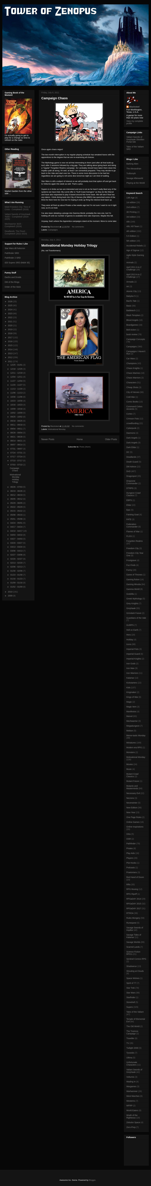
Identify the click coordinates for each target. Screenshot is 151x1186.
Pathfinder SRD (12, 253)
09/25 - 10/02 (16, 417)
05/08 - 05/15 (16, 515)
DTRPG (130, 488)
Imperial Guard (133, 654)
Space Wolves (132, 978)
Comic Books (132, 401)
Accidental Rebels (134, 245)
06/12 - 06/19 (16, 495)
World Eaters (132, 1110)
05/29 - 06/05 (16, 503)
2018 (10, 333)
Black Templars (133, 315)
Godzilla (130, 594)
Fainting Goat (132, 514)
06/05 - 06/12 (16, 499)
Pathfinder (131, 843)
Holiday (129, 639)
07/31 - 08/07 (16, 449)
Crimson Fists (132, 418)
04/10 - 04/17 (16, 531)
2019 (10, 329)
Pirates (129, 848)
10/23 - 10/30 (16, 401)
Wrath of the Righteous (132, 1116)
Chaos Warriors (133, 378)
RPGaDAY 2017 (133, 908)
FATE (128, 519)
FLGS (129, 536)
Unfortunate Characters (131, 1063)
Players (129, 858)
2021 (10, 321)
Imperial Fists (132, 649)
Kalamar (130, 678)
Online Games (132, 822)
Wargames (131, 1086)
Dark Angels (131, 438)
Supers (129, 1007)
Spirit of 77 (131, 983)
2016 (10, 341)
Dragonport (131, 476)
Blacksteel (134, 107)
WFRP (129, 1105)
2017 (10, 337)
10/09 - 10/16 (16, 409)
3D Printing (131, 212)
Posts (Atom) (84, 447)
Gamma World (133, 589)
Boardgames (132, 325)
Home (80, 439)
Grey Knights (132, 603)
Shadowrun (131, 966)
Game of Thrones (134, 574)
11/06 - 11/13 (16, 393)
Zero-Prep (131, 1127)
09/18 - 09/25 (16, 421)
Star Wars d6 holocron (15, 248)
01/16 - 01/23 (16, 579)
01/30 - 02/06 (16, 571)
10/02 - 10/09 (16, 413)
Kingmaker (131, 692)
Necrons (130, 798)
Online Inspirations (134, 827)
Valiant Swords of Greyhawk (134, 1070)
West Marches (132, 1096)
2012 (10, 357)
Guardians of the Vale (136, 618)
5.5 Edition (131, 236)
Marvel (129, 716)
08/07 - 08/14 (16, 444)
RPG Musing (132, 889)
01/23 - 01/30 (16, 575)
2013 (10, 353)
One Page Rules (133, 817)
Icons (128, 644)
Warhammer (132, 1091)
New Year (130, 812)
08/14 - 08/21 (16, 441)
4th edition (131, 231)
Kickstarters (131, 683)
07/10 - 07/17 (16, 460)
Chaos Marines (133, 373)
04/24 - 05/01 (16, 523)
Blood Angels (132, 320)
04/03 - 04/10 (16, 535)
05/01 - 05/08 (16, 519)
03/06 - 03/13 (16, 551)
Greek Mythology (134, 598)
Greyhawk (131, 608)
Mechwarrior (132, 721)
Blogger (92, 1180)
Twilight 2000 (132, 1048)
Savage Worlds (133, 942)
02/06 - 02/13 (16, 567)
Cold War (130, 397)
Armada (130, 282)
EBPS (129, 500)
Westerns (130, 1101)
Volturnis (130, 1077)
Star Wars (130, 993)
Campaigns (53, 230)
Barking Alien (132, 164)
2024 (10, 309)
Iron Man (130, 668)
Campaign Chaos (54, 98)
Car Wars (130, 358)
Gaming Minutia (133, 584)
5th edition (131, 241)
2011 (10, 361)
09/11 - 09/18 (16, 425)
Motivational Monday (57, 429)
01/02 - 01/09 (16, 587)
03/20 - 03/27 (16, 543)
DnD (128, 471)
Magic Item (131, 707)
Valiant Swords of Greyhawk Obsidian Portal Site (135, 139)
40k (128, 222)
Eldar (128, 505)
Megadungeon (133, 726)
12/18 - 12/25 (16, 369)
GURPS (130, 625)
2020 (10, 325)
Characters (131, 382)
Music (129, 769)
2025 (10, 305)
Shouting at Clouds (135, 971)
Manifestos (131, 711)
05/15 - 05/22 (16, 511)
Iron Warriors (132, 673)
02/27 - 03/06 (16, 555)
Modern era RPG (134, 747)
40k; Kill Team (132, 226)
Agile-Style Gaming (135, 255)
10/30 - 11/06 (16, 397)
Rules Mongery (133, 918)
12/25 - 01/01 (16, 365)
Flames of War (133, 531)
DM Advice (131, 466)
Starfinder (130, 997)
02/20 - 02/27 (16, 559)
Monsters (130, 752)
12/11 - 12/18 (16, 373)
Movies (129, 764)
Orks (128, 834)
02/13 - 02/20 (16, 563)
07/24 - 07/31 (16, 453)
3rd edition (131, 217)
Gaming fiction (132, 579)
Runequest (131, 923)
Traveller (130, 1038)
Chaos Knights (133, 368)
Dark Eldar (131, 447)
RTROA (130, 913)
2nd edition (131, 207)
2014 (10, 349)
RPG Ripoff (131, 894)
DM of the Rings (12, 282)
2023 (10, 313)
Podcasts (130, 867)
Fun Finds (130, 565)
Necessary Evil (133, 793)
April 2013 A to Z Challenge (133, 275)
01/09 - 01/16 (16, 583)
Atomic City (131, 291)
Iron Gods (130, 663)
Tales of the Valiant (135, 1012)
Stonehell (130, 1002)
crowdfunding (132, 423)
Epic (128, 510)
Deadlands (131, 457)
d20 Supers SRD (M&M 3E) (17, 262)
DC (127, 452)
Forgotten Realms (134, 541)
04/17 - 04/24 (16, 527)
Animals (130, 262)
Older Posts (111, 439)
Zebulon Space (133, 1122)
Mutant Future (132, 781)
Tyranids (130, 1053)
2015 (10, 345)
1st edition (131, 202)
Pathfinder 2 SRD (13, 258)
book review (131, 334)
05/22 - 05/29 (16, 507)
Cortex (129, 414)
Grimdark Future (133, 613)
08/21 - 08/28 (16, 437)
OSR (128, 839)
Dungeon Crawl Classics (133, 494)
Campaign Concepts (135, 339)
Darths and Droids (13, 277)
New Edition (131, 807)
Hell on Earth (132, 630)
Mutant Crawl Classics (132, 775)
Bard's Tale (131, 301)
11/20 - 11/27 (16, 385)
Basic (128, 306)
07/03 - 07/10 (16, 465)
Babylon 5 (130, 296)
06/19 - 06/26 (16, 491)
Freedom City (132, 548)
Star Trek (130, 988)
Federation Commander (132, 525)
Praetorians (131, 872)
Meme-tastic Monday (135, 735)
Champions (131, 363)
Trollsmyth (131, 173)
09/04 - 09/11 (16, 429)
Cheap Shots (132, 387)
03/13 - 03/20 (16, 547)
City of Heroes (132, 392)
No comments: (78, 227)
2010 (10, 592)
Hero (128, 635)
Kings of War (132, 697)
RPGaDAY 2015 (133, 903)
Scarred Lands (133, 947)
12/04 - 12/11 (16, 377)
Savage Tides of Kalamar (133, 936)
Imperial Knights (133, 659)
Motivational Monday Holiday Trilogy (69, 245)
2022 (10, 317)
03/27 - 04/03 (16, 539)
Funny (129, 570)
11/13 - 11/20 (16, 389)
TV (127, 1043)
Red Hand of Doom (135, 877)
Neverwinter (131, 803)
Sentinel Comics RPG (136, 959)
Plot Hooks (131, 863)
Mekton (129, 730)
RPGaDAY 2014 (133, 899)
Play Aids (130, 853)
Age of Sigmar (132, 250)
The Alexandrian (133, 168)
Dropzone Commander (132, 482)
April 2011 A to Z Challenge (133, 268)
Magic (129, 702)
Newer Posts (47, 439)
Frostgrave (131, 560)
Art (127, 286)
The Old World (133, 1026)
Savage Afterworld (134, 178)
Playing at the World (135, 183)
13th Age (130, 198)
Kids (128, 687)
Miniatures (131, 742)
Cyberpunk (131, 428)
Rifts (128, 884)
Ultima (129, 1057)
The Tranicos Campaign (132, 1032)
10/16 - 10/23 (16, 405)
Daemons (130, 433)
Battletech (130, 310)
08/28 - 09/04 (16, 432)
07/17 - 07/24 (16, 456)
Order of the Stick (13, 287)
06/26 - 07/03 (16, 487)
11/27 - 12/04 (16, 381)
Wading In (131, 1081)
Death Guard (132, 462)
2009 (10, 596)
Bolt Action (131, 330)
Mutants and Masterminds (132, 787)
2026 (10, 301)
